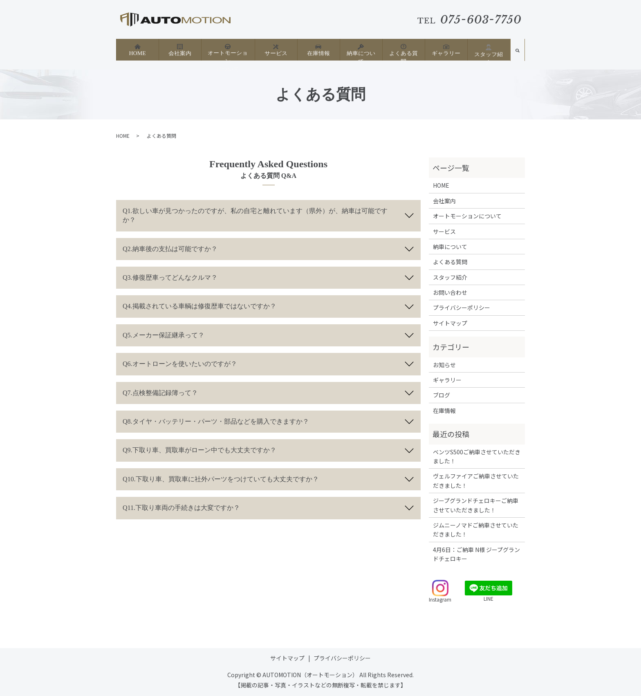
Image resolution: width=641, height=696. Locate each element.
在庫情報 (318, 49)
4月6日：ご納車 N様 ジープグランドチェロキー (476, 554)
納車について (361, 49)
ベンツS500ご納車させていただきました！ (476, 456)
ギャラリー (446, 49)
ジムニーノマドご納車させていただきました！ (475, 529)
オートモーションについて (228, 52)
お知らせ (444, 365)
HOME (137, 49)
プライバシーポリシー (461, 307)
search (517, 52)
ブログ (441, 395)
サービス (275, 49)
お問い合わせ (450, 292)
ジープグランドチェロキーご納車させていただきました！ (475, 505)
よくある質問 (403, 49)
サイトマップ (450, 323)
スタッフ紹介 (488, 50)
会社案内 (179, 49)
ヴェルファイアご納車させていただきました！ (476, 480)
